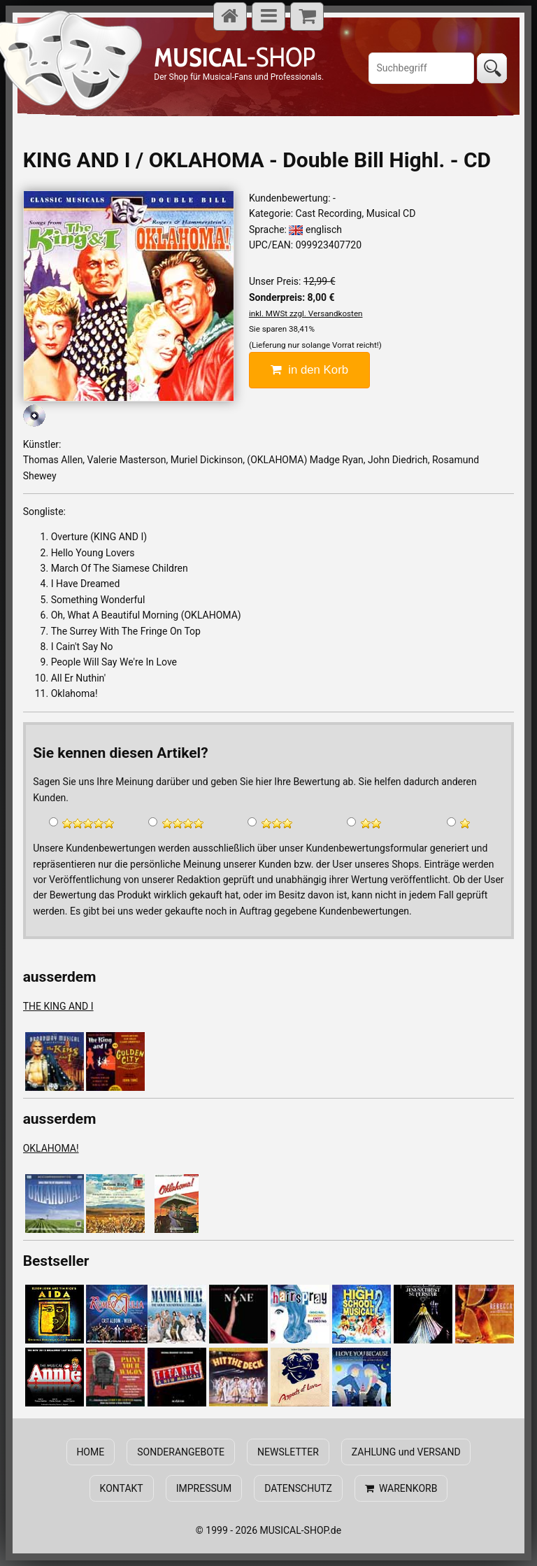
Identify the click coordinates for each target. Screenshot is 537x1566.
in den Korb (309, 369)
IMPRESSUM (203, 1488)
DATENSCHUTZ (298, 1488)
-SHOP (234, 57)
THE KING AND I (58, 1006)
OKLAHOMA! (51, 1148)
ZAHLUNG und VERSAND (405, 1452)
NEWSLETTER (288, 1452)
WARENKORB (401, 1488)
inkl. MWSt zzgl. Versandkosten (306, 313)
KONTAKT (121, 1488)
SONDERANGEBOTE (180, 1452)
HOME (91, 1452)
